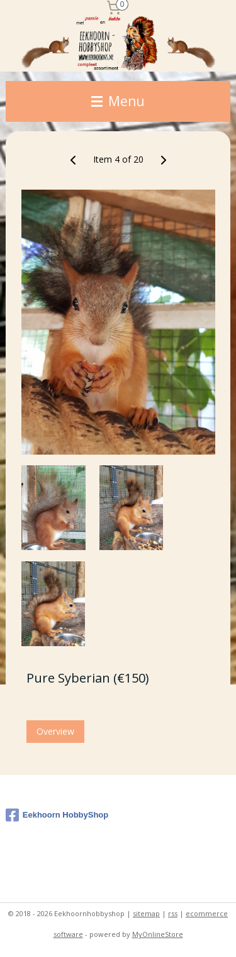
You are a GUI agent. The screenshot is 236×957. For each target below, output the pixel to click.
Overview (55, 731)
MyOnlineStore (157, 934)
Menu (118, 101)
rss (172, 913)
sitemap (146, 913)
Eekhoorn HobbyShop (57, 815)
